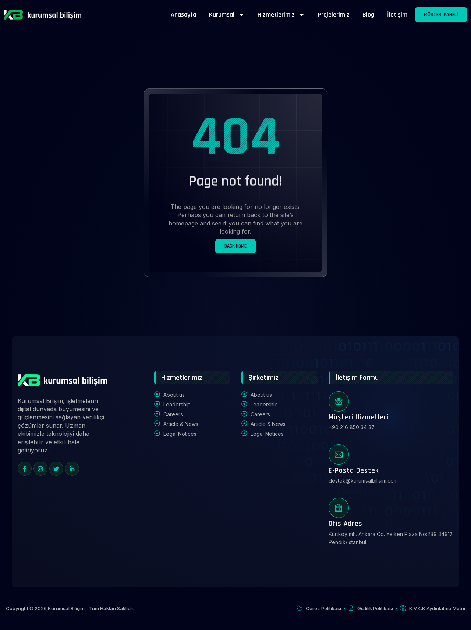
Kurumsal (227, 15)
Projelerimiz (334, 14)
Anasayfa (183, 14)
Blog (368, 14)
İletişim (397, 14)
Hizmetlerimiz (281, 15)
